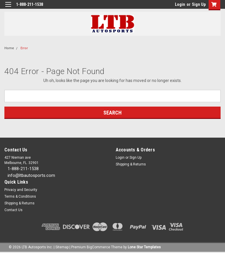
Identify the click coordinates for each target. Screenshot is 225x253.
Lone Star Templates (144, 247)
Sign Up (199, 4)
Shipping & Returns (131, 164)
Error (24, 48)
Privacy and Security (20, 190)
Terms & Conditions (20, 196)
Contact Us (13, 210)
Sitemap (62, 247)
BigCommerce (98, 247)
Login (180, 4)
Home (9, 48)
